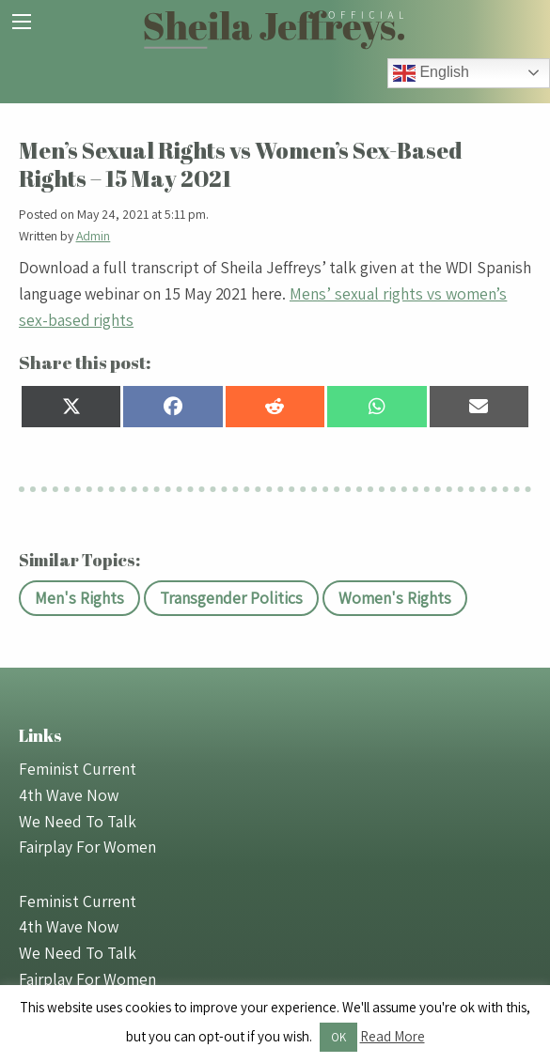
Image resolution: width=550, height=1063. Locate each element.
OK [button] (338, 1037)
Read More (392, 1036)
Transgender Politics (231, 598)
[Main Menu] (21, 21)
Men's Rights (79, 598)
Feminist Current (77, 768)
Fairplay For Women (87, 846)
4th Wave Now (68, 795)
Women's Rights (394, 598)
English (431, 73)
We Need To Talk (77, 821)
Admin (93, 235)
